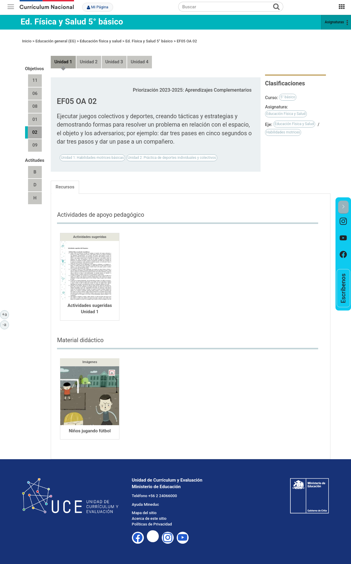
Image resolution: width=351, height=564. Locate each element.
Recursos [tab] (65, 187)
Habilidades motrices (283, 132)
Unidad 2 (89, 61)
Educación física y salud (100, 41)
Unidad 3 (114, 61)
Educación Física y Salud (286, 114)
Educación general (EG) (56, 41)
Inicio (27, 41)
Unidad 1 (63, 61)
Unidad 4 (139, 61)
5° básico (287, 97)
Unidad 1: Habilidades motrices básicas (92, 158)
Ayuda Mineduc (145, 504)
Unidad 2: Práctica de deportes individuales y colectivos (172, 158)
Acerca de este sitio (149, 518)
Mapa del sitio (144, 513)
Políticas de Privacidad (152, 524)
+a (5, 314)
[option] (343, 222)
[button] (343, 207)
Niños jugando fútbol (90, 431)
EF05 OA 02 (187, 41)
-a (6, 324)
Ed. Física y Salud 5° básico (72, 22)
